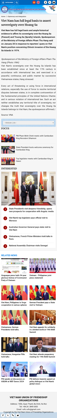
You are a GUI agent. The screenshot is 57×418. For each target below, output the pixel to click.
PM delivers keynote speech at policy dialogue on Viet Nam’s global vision (42, 381)
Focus (5, 128)
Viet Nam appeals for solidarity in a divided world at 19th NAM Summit (42, 329)
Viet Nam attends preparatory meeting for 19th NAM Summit (42, 355)
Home (3, 16)
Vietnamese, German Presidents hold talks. (10, 328)
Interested (9, 168)
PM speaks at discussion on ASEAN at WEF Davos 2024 (13, 380)
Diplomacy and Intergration (17, 16)
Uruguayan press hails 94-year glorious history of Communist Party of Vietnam (14, 277)
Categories (7, 2)
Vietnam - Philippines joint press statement (40, 276)
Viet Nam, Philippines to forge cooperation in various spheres (14, 303)
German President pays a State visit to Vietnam (42, 303)
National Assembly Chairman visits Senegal (28, 245)
